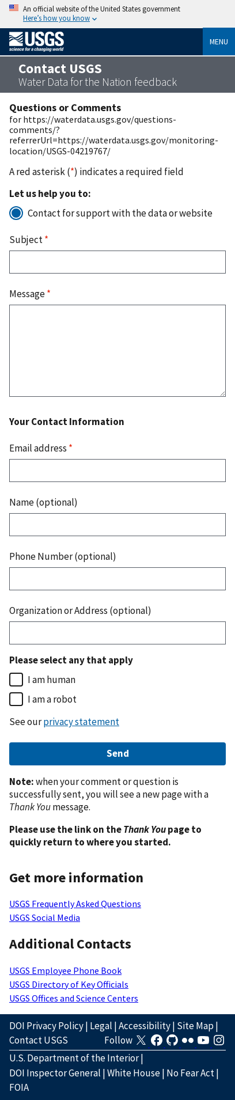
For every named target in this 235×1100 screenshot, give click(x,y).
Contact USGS (38, 1040)
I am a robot (52, 699)
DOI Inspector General (55, 1073)
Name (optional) (43, 502)
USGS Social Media (44, 917)
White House (133, 1073)
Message (30, 293)
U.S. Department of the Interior (74, 1058)
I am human (51, 679)
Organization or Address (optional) (80, 610)
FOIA (19, 1087)
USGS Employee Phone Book (65, 970)
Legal (101, 1025)
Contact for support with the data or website (120, 213)
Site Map (195, 1025)
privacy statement (81, 721)
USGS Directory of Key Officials (68, 984)
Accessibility (144, 1025)
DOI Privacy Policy (46, 1025)
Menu (219, 41)
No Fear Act (190, 1073)
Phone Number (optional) (62, 556)
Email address (41, 448)
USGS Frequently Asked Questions (75, 903)
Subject (28, 239)
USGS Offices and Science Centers (73, 998)
